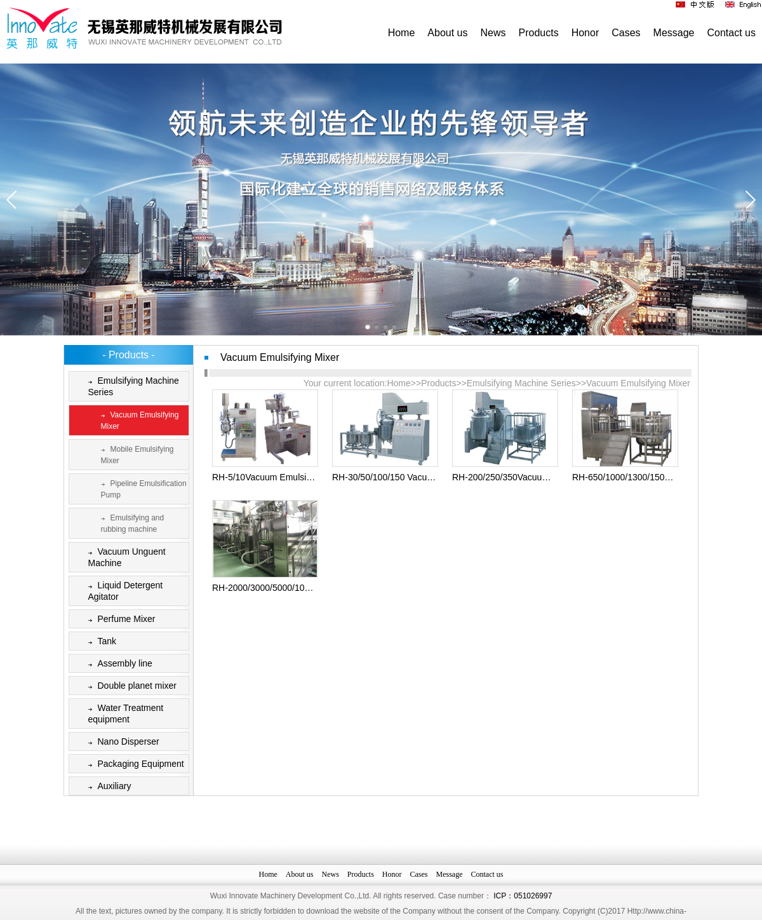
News (493, 32)
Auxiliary (107, 787)
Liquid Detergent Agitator (123, 590)
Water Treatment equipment (123, 713)
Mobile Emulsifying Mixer (135, 454)
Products (539, 32)
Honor (585, 32)
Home (401, 32)
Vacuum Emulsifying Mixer (137, 420)
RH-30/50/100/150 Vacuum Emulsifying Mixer (421, 477)
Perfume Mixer (119, 619)
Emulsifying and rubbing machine (130, 522)
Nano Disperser (121, 742)
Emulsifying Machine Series (131, 386)
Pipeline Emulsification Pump (141, 488)
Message (674, 32)
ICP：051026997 (522, 912)
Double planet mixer (130, 686)
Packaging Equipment (133, 764)
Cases (626, 32)
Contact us (731, 32)
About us (447, 32)
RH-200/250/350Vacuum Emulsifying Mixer (537, 477)
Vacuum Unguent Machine (124, 557)
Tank (100, 642)
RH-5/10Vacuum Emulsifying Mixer (280, 477)
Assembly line (117, 664)
